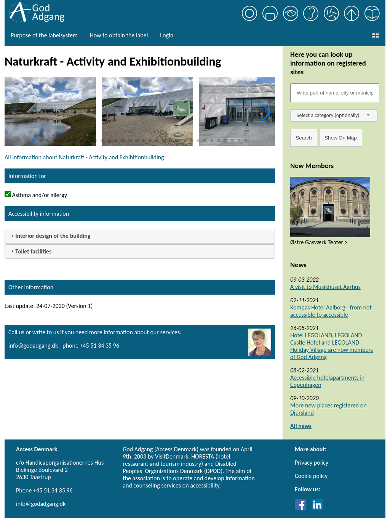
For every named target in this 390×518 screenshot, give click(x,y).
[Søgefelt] (334, 92)
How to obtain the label (119, 35)
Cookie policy (311, 476)
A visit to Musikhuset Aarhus (325, 286)
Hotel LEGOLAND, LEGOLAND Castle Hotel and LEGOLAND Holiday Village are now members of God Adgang (331, 346)
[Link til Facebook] (302, 508)
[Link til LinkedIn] (317, 508)
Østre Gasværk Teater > (319, 242)
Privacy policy (311, 462)
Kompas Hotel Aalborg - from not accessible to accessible (331, 311)
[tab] (140, 236)
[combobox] (334, 115)
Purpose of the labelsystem (44, 35)
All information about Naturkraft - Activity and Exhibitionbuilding (84, 157)
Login (166, 35)
